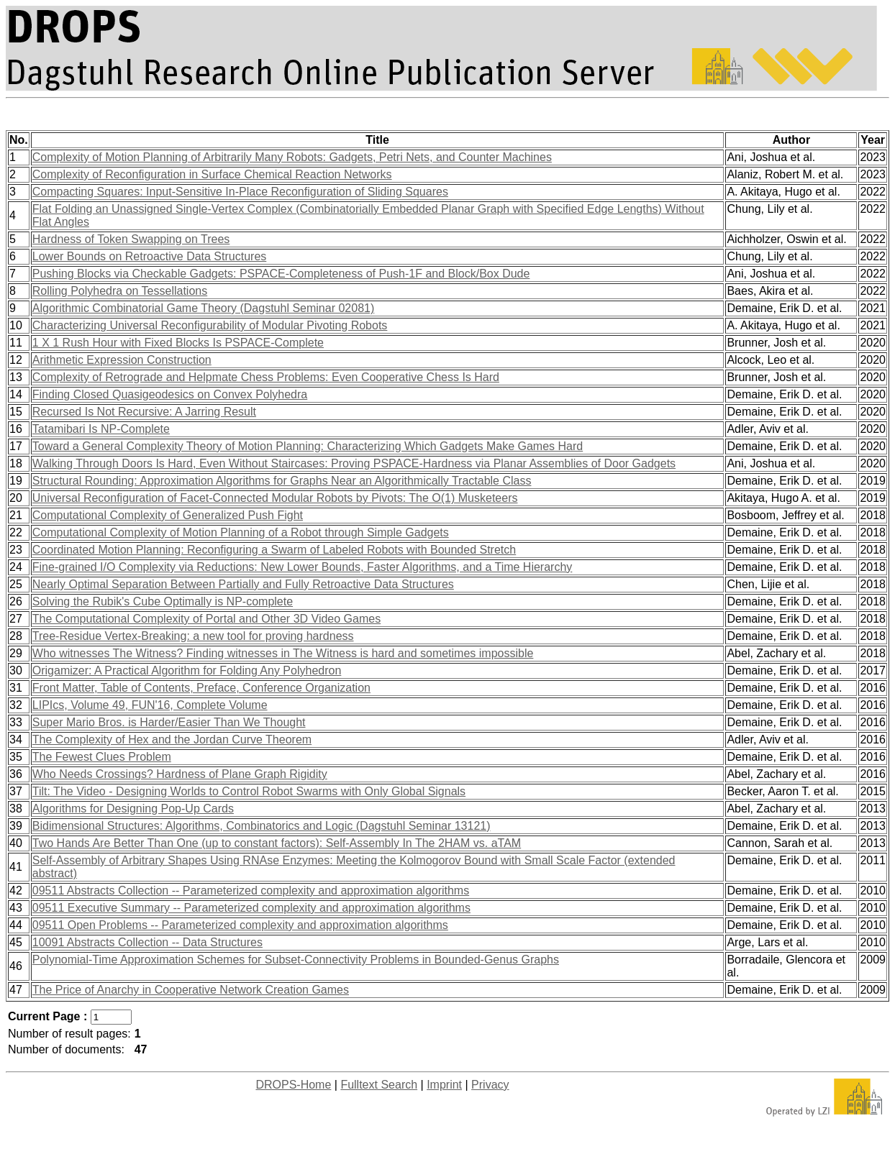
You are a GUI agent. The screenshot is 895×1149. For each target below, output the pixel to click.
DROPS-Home (293, 1085)
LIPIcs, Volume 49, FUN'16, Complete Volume (150, 705)
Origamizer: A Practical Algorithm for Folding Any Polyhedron (187, 670)
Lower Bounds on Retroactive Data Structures (149, 256)
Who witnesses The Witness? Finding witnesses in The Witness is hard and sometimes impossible (283, 653)
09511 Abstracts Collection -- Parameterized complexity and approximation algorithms (250, 890)
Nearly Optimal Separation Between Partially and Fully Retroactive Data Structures (243, 584)
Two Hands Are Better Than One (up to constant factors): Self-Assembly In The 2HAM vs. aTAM (276, 843)
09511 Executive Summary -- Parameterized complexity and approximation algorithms (251, 908)
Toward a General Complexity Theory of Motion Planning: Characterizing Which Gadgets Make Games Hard (307, 446)
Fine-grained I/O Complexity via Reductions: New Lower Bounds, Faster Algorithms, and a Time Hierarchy (302, 567)
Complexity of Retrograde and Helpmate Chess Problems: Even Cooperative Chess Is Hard (265, 377)
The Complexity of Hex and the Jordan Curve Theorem (172, 739)
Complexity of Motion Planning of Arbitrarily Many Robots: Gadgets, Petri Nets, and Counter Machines (292, 157)
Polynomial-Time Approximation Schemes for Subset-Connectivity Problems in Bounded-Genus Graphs (295, 959)
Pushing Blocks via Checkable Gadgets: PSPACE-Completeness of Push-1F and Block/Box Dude (281, 273)
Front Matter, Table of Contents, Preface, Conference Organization (201, 688)
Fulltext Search (378, 1085)
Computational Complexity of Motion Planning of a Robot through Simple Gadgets (240, 532)
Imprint (444, 1085)
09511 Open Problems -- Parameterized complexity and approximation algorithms (240, 925)
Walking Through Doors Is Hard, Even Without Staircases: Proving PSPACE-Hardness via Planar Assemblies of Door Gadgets (354, 463)
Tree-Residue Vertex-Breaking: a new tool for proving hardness (193, 636)
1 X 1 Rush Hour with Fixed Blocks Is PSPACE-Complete (178, 343)
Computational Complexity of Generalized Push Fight (167, 515)
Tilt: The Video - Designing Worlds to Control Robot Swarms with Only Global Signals (248, 791)
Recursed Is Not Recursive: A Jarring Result (144, 412)
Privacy (490, 1085)
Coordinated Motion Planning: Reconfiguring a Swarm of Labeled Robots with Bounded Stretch (274, 550)
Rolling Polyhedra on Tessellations (119, 291)
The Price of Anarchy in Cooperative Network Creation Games (190, 990)
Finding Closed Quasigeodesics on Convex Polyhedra (169, 394)
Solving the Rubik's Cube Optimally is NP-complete (162, 601)
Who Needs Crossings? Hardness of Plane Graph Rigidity (179, 774)
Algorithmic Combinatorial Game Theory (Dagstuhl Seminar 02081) (203, 308)
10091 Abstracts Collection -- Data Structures (147, 942)
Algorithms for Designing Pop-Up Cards (133, 808)
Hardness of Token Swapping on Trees (131, 239)
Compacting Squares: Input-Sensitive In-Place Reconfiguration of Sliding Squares (240, 192)
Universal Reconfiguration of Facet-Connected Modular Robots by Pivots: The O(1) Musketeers (275, 498)
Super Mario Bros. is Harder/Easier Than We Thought (169, 722)
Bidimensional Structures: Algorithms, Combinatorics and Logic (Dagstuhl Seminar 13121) (261, 826)
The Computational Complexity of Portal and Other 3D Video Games (206, 619)
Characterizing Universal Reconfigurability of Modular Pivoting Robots (210, 325)
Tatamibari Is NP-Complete (101, 429)
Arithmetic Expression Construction (122, 360)
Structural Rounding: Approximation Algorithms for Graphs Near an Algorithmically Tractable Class (282, 481)
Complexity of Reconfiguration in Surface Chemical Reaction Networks (212, 174)
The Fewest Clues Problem (101, 757)
